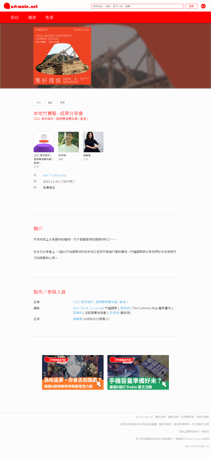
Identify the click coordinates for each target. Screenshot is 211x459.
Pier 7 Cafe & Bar (54, 175)
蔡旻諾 (125, 308)
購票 (32, 17)
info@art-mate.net (193, 439)
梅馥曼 (87, 155)
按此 (206, 431)
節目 (15, 17)
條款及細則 (203, 417)
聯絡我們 (173, 417)
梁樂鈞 (77, 312)
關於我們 (160, 417)
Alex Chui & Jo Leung (87, 308)
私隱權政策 (187, 417)
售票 (49, 17)
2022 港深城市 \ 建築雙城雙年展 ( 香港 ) (60, 118)
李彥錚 (62, 155)
